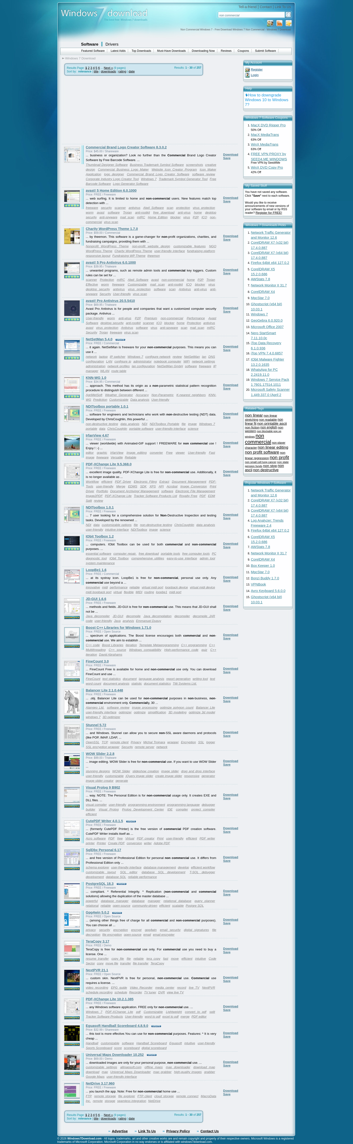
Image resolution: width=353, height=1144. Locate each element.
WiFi (186, 361)
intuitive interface (117, 529)
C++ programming (194, 645)
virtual (117, 592)
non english (268, 427)
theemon (153, 255)
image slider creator (100, 780)
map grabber (162, 1072)
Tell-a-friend (247, 7)
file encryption (112, 934)
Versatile (117, 457)
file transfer (141, 963)
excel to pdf (171, 1016)
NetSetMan (192, 356)
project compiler (203, 809)
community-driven (144, 905)
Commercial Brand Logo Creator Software (158, 174)
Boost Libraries (112, 645)
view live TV (175, 992)
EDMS (132, 486)
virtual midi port (152, 587)
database (138, 901)
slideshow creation (145, 771)
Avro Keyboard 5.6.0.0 (268, 591)
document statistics (157, 683)
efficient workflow (203, 867)
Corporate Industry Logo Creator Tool (112, 179)
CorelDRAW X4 (263, 292)
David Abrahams (110, 654)
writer (148, 843)
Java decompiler (98, 616)
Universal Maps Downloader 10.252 (115, 1055)
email (147, 934)
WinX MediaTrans (265, 144)
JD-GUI (118, 616)
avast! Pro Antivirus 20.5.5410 (110, 301)
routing (149, 592)
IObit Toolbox (119, 558)
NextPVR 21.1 (97, 970)
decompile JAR (204, 616)
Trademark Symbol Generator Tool (183, 179)
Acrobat (172, 486)
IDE (169, 809)
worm (90, 212)
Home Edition (157, 217)
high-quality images (188, 1072)
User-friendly (122, 294)
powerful (92, 901)
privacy (91, 930)
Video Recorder (141, 987)
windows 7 (93, 717)
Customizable (137, 284)
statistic (136, 683)
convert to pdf (195, 1012)
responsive (191, 776)
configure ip (123, 361)
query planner (205, 901)
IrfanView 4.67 (97, 435)
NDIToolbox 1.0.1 (100, 507)
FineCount (93, 679)
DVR (161, 992)
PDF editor (198, 1016)
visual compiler (96, 804)
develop (183, 867)
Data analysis (139, 399)
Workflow (92, 481)
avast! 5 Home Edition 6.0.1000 (111, 190)
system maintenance (100, 563)
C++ (212, 645)
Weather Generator (119, 395)
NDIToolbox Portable (164, 424)
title (96, 71)
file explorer (126, 1096)
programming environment (146, 804)
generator (208, 776)
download (92, 1072)
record (181, 987)
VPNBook (258, 584)
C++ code (93, 645)
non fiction (252, 427)
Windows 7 (149, 179)
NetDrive (154, 1101)
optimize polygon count (176, 707)
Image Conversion (193, 486)
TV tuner (150, 992)
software (114, 212)
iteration (131, 645)
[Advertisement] (102, 109)
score (118, 1048)
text (212, 679)
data (102, 428)
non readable (268, 419)
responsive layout (98, 255)
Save (227, 158)
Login (255, 75)
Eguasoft (175, 1043)
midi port (175, 592)
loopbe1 (161, 592)
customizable (114, 776)
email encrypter (164, 934)
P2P (196, 217)
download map (204, 1067)
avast (100, 212)
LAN (109, 361)
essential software (98, 553)
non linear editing (273, 447)
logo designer (114, 174)
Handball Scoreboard (151, 1043)
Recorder (135, 992)
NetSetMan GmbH (170, 366)
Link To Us (283, 7)
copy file (117, 958)
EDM (211, 496)
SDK (143, 486)
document (130, 679)
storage (110, 1101)
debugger (208, 804)
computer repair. (124, 553)
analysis (128, 621)
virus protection (204, 208)
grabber (209, 1072)
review (177, 356)
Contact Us (209, 1131)
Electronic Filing (145, 481)
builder (90, 809)
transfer (125, 963)
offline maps (153, 1067)
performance (119, 587)
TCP (105, 742)
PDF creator (145, 838)
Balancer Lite (205, 707)
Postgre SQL (195, 905)
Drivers (112, 44)
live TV (194, 987)
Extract (164, 481)
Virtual (129, 838)
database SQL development (163, 872)
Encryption (188, 742)
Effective (92, 284)
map (105, 1072)
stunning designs (98, 771)
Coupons (243, 50)
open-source (121, 905)
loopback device (176, 587)
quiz (204, 650)
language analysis (151, 679)
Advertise (120, 1131)
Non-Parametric (163, 395)
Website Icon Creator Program (174, 169)
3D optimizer (111, 717)
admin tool (207, 558)
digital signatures (196, 930)
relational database (177, 901)
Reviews (226, 50)
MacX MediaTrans (265, 135)
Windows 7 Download (80, 58)
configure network (158, 356)
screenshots (194, 165)
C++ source (117, 650)
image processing (144, 707)
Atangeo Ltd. (95, 707)
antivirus (134, 208)
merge (185, 1016)
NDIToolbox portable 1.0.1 (107, 406)
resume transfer (97, 958)
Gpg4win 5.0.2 (97, 912)
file (184, 424)
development (95, 877)
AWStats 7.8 (260, 279)
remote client (119, 742)
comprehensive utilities (147, 558)
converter (156, 452)
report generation (178, 679)
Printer (101, 843)
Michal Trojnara (154, 742)
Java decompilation (158, 616)
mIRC (141, 217)
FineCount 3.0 (97, 661)
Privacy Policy (178, 1131)
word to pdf (152, 1016)
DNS (211, 356)
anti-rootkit (142, 212)
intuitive (200, 958)
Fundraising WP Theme (129, 255)
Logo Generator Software (131, 184)
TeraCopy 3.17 (97, 941)
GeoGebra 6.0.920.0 (267, 320)
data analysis (130, 424)
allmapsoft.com (131, 1067)
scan (170, 208)
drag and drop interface (198, 771)
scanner (120, 208)
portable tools (170, 553)
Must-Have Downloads (171, 50)
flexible (129, 592)
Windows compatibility (145, 650)
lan (204, 356)
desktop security (98, 289)
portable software (141, 428)
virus (186, 217)
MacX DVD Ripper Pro (268, 125)
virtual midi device (202, 587)
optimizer (125, 712)
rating (122, 71)
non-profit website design (151, 246)
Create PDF (116, 843)
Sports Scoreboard (99, 1048)
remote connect (187, 1096)
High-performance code (181, 650)
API (161, 486)
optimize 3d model (202, 712)
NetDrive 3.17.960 (100, 1083)
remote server (144, 747)
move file (112, 963)
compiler (182, 809)
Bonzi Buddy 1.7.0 (265, 578)
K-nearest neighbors (191, 395)
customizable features (189, 246)
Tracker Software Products (104, 1016)
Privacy (136, 742)
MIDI (139, 592)
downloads (108, 71)
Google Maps (95, 1076)
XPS (152, 486)
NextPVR (208, 987)
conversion (134, 843)
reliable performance (142, 877)
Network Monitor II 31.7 (269, 285)
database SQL (116, 877)
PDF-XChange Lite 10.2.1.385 (110, 999)
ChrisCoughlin (117, 428)
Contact (266, 7)
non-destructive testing (102, 424)
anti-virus (184, 212)
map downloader (178, 1067)
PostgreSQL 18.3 (100, 884)
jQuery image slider (139, 776)
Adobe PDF (162, 843)
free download (163, 212)
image (192, 424)
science (193, 428)
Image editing (136, 452)
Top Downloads (141, 50)
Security (105, 294)
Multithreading (96, 650)
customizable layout (101, 872)
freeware (92, 208)
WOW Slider (121, 771)
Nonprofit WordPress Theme (107, 246)
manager (154, 901)
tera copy (153, 958)
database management (160, 867)
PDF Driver (123, 481)
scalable (178, 905)
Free (169, 452)
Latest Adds (118, 50)
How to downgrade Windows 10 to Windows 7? (266, 100)
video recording (97, 987)
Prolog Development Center (143, 809)
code (89, 621)
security (106, 208)
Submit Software (265, 50)
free (120, 838)
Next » (108, 68)
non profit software (262, 452)
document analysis (116, 683)
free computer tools (196, 553)
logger (210, 742)
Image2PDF (94, 496)
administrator (142, 361)
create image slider (168, 776)
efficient (106, 481)
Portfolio (102, 491)
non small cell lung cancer (261, 462)
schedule (120, 992)
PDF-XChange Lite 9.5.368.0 (109, 464)
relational (92, 905)
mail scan (127, 217)
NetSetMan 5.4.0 (99, 339)
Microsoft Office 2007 (267, 327)
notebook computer (167, 361)
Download (230, 154)
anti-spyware (108, 217)
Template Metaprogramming (159, 645)
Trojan (127, 212)
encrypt (136, 930)
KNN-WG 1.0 (96, 378)
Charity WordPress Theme (133, 251)
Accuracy (142, 395)
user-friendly (104, 486)
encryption (120, 930)
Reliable (130, 457)
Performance (196, 318)
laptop (103, 356)
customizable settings (101, 1067)
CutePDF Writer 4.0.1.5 (104, 821)
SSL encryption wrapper (103, 747)
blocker (175, 217)
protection (183, 208)
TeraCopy (157, 963)
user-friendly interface (169, 251)
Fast (212, 452)
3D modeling (177, 712)
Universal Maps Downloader (130, 1072)
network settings (203, 361)
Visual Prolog (109, 809)
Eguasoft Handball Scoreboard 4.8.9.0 (117, 1026)
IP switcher (117, 356)
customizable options (116, 525)
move (175, 958)
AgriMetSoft (94, 395)
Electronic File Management (195, 491)
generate (122, 780)
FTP (89, 1096)
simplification (157, 712)
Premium (150, 318)
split (212, 1012)
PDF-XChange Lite (118, 496)
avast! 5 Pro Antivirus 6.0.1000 (111, 262)
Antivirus (185, 289)
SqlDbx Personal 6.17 (103, 850)
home (198, 212)
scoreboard (132, 1048)
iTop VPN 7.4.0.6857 (267, 353)
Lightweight (174, 1012)
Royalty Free (188, 496)
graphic (102, 452)
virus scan (111, 222)
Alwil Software (153, 208)
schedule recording (99, 992)
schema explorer (97, 867)
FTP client (144, 1096)
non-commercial (173, 279)
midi (105, 587)
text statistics (111, 679)
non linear (254, 415)
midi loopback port (98, 592)
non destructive (266, 470)
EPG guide (119, 987)
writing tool (200, 679)
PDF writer (207, 838)
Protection (107, 279)
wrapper (173, 742)
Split (89, 500)
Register (257, 69)
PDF (203, 496)
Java (117, 621)
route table (118, 371)
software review (203, 174)
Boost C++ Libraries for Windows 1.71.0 (118, 627)
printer (90, 843)
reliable (135, 587)
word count (93, 683)
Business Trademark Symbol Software (157, 165)
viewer (180, 452)
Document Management (189, 481)
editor (90, 452)
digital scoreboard (154, 1048)
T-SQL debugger (202, 872)
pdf (138, 1012)
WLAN (104, 371)
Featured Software (93, 50)
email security (170, 930)
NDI (144, 424)
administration (96, 366)
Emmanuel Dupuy (148, 621)
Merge (120, 486)
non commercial (258, 439)
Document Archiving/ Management (134, 491)
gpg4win (151, 930)
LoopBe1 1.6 (96, 570)
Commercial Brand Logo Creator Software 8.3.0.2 (126, 147)
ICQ (204, 217)
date (132, 71)
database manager (114, 901)
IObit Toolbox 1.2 (100, 536)
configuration (95, 361)
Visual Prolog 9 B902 (103, 787)
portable (91, 428)
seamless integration (131, 1101)
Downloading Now (203, 50)
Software (89, 44)
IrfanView (116, 452)
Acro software (96, 838)
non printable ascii (272, 423)
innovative (93, 587)
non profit (279, 457)
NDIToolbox (139, 529)
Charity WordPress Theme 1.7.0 (112, 229)
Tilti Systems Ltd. (185, 683)
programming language (183, 804)
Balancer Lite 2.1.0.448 (104, 690)
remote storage (105, 1096)
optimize (140, 712)
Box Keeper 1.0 (263, 565)
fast (165, 958)
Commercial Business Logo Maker (123, 169)
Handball (92, 1043)
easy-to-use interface (182, 558)
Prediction (100, 399)
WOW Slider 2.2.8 (100, 754)
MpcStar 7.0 (260, 298)
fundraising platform (201, 251)
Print (160, 838)
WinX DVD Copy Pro (267, 167)
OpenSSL (93, 742)
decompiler (182, 616)
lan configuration (143, 366)
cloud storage (164, 1096)
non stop (270, 466)
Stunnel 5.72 (96, 725)
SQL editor (128, 872)
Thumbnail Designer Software (107, 165)
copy (100, 963)
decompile (133, 616)
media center (164, 987)
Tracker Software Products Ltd (155, 496)
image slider (170, 771)
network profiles (118, 366)
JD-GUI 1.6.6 (96, 599)
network (91, 356)
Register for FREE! (268, 212)
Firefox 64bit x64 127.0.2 (270, 263)
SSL (201, 742)
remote (97, 1101)
